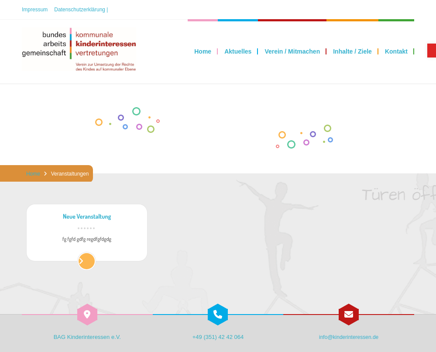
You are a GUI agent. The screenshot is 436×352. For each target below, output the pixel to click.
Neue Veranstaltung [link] (87, 216)
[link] (431, 51)
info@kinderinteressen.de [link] (348, 337)
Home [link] (33, 174)
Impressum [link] (35, 10)
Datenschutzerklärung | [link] (81, 10)
